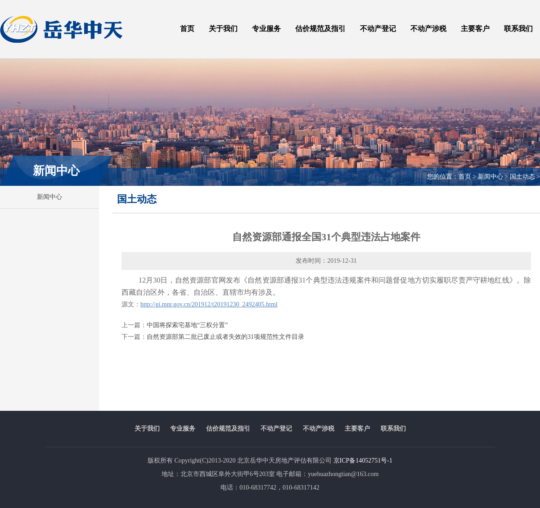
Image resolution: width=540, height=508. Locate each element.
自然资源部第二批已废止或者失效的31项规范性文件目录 (225, 336)
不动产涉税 (428, 28)
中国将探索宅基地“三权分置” (187, 325)
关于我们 (223, 28)
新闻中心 (49, 196)
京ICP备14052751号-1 (362, 460)
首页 (187, 28)
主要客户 (475, 28)
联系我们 (518, 28)
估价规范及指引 (320, 28)
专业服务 (266, 28)
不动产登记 (378, 28)
